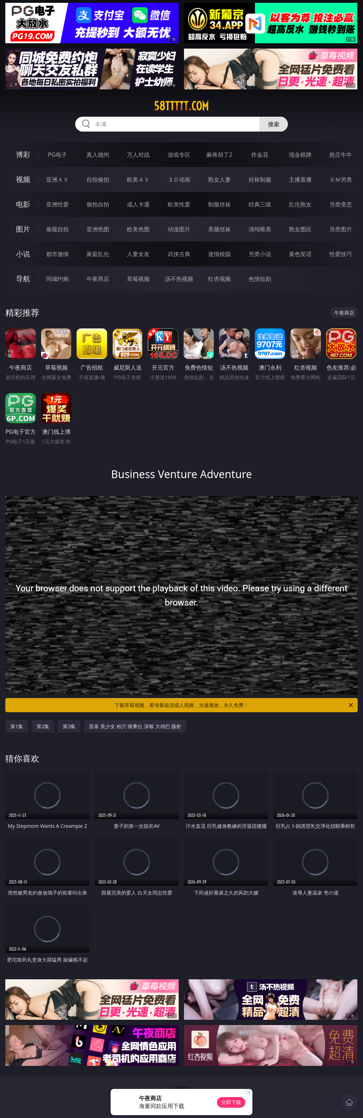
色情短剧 (259, 279)
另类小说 (259, 254)
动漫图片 (179, 229)
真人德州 (97, 155)
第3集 (69, 726)
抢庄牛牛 (340, 155)
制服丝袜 (219, 204)
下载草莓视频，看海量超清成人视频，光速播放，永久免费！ (234, 705)
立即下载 (231, 1102)
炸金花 (259, 155)
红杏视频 (219, 279)
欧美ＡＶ (138, 179)
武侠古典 (179, 254)
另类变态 (340, 204)
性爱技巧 (340, 254)
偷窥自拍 (57, 229)
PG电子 (57, 155)
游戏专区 (179, 155)
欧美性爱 (179, 204)
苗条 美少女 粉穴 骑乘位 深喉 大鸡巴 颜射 (135, 726)
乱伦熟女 (300, 204)
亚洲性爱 (57, 204)
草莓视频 (138, 279)
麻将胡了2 (219, 155)
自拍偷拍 (97, 179)
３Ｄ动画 (179, 179)
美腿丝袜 (219, 229)
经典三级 (259, 204)
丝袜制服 (259, 179)
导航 (23, 278)
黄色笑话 (300, 254)
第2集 (43, 726)
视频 (23, 179)
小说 (23, 254)
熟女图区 (300, 229)
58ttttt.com (181, 106)
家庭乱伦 (97, 254)
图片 (23, 229)
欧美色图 (138, 229)
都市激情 (57, 254)
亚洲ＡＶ (57, 179)
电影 (23, 204)
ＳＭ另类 (340, 179)
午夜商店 (97, 279)
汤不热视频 (179, 279)
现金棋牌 (300, 155)
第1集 (16, 726)
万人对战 (138, 155)
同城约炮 (57, 279)
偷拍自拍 (97, 204)
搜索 (273, 124)
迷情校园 (219, 254)
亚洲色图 (97, 229)
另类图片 (340, 229)
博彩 (23, 154)
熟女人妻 (219, 179)
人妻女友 (138, 254)
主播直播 (300, 179)
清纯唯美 (259, 229)
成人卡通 (138, 204)
